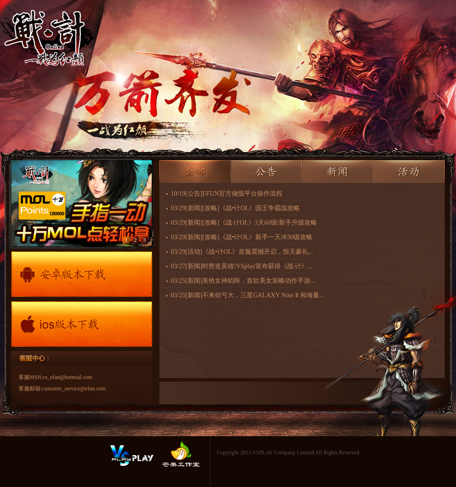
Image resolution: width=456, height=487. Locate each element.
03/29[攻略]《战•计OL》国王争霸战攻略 (235, 208)
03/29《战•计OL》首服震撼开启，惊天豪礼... (242, 251)
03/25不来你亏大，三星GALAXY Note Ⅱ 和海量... (247, 295)
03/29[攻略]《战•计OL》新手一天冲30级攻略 (241, 237)
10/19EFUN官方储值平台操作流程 (227, 193)
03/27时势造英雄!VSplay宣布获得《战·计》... (241, 266)
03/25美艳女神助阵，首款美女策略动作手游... (243, 280)
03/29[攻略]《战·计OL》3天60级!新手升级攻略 (244, 222)
